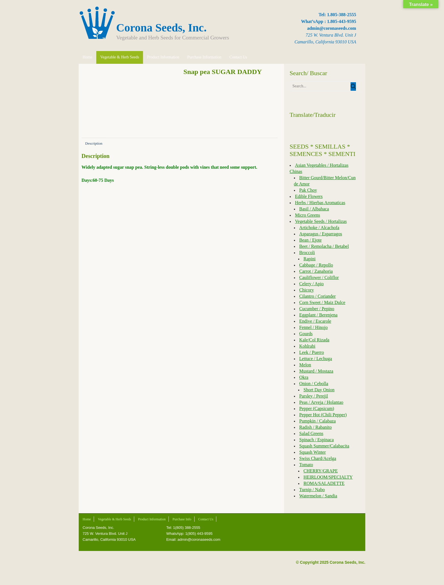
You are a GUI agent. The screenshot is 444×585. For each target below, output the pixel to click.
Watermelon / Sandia (319, 495)
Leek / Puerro (312, 352)
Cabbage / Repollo (316, 265)
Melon (305, 364)
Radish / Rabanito (316, 427)
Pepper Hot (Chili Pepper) (323, 414)
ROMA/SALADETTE (324, 483)
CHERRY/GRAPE (321, 470)
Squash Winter (313, 452)
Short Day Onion (319, 389)
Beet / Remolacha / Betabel (324, 246)
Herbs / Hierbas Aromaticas (320, 202)
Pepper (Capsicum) (317, 408)
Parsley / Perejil (314, 396)
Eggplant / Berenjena (319, 314)
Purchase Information (203, 57)
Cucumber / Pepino (317, 308)
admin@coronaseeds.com (332, 28)
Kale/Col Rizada (315, 339)
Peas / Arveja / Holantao (322, 402)
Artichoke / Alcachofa (320, 227)
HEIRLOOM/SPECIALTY (328, 477)
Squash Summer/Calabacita (324, 445)
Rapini (310, 258)
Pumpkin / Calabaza (318, 421)
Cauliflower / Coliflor (319, 277)
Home (86, 57)
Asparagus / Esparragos (321, 233)
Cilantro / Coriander (318, 296)
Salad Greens (312, 433)
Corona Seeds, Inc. (160, 27)
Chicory (307, 290)
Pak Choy (308, 190)
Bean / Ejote (311, 240)
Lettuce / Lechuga (316, 358)
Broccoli (307, 252)
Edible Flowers (309, 196)
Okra (304, 377)
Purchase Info (180, 519)
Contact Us (237, 57)
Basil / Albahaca (314, 208)
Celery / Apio (312, 283)
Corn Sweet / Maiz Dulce (323, 302)
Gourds (306, 333)
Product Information (162, 57)
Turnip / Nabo (312, 489)
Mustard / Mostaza (317, 371)
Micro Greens (307, 215)
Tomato (306, 464)
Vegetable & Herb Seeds (118, 57)
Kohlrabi (308, 346)
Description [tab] (92, 143)
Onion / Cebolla (314, 383)
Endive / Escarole (316, 321)
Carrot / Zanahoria (316, 271)
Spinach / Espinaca (317, 439)
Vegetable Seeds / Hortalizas (321, 221)
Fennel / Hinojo (314, 327)
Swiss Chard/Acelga (318, 458)
